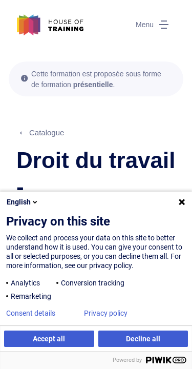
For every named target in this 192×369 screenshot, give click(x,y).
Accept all (49, 339)
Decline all (143, 339)
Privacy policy (105, 313)
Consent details (30, 313)
